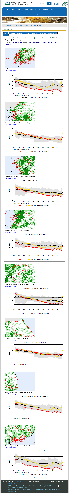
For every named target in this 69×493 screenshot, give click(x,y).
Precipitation (12, 33)
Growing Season (43, 33)
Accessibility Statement (14, 489)
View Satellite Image (10, 70)
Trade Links (20, 487)
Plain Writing (11, 487)
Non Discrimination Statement (39, 489)
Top (35, 477)
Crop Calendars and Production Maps (44, 9)
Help (37, 14)
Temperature (19, 33)
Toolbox (5, 33)
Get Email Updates (56, 481)
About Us (44, 14)
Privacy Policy (26, 489)
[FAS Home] (14, 3)
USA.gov (10, 491)
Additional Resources (52, 33)
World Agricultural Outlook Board (49, 486)
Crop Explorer (30, 25)
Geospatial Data (11, 14)
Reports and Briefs (16, 9)
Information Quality (54, 489)
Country (6, 35)
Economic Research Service (31, 486)
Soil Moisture (26, 33)
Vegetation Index (34, 33)
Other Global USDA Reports (25, 14)
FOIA (26, 487)
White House (18, 491)
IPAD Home (18, 25)
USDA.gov (19, 486)
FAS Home (7, 25)
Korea (41, 25)
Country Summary (28, 9)
